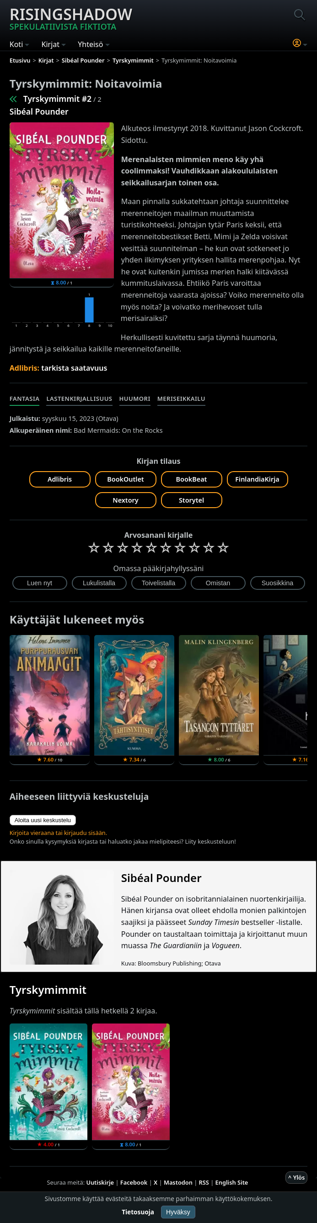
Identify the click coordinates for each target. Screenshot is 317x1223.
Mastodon (178, 1182)
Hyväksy (178, 1212)
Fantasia (25, 398)
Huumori (134, 398)
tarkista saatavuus (74, 368)
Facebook (134, 1182)
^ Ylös (296, 1177)
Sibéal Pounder (39, 111)
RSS (204, 1182)
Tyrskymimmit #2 (57, 98)
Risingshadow (71, 18)
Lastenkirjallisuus (79, 398)
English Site (231, 1182)
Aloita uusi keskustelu (43, 820)
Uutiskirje (100, 1182)
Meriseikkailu (181, 398)
